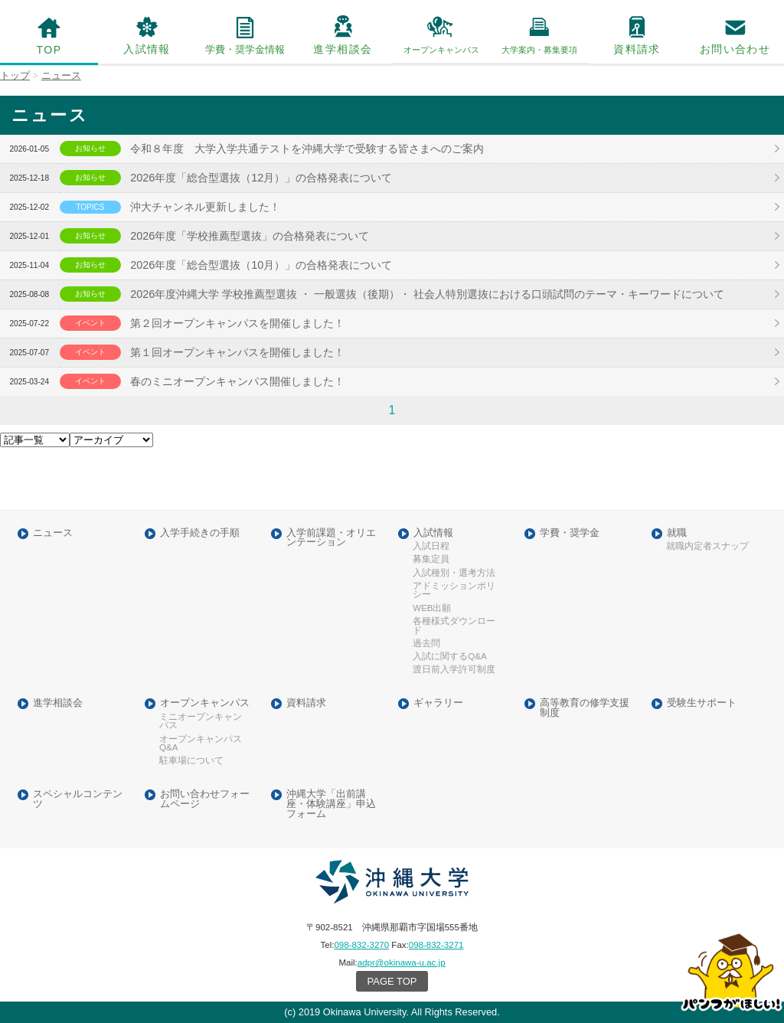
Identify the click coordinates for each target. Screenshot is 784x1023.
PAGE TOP (392, 981)
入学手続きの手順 (200, 533)
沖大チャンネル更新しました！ (205, 207)
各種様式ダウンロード (454, 626)
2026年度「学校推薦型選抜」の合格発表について (249, 236)
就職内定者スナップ (707, 546)
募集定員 (431, 559)
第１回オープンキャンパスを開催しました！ (237, 352)
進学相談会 (342, 49)
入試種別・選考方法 (454, 573)
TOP (49, 50)
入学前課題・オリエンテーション (331, 538)
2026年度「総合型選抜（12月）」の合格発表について (261, 178)
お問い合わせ (735, 49)
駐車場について (191, 761)
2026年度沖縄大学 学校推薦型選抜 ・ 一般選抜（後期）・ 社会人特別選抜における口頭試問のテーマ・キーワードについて (427, 294)
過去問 (426, 643)
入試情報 (147, 49)
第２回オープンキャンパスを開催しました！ (237, 323)
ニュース (53, 533)
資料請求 (637, 49)
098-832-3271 (436, 944)
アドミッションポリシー (454, 591)
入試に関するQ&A (449, 656)
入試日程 (431, 546)
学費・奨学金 (569, 533)
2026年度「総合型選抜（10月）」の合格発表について (261, 265)
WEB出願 (432, 608)
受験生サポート (702, 703)
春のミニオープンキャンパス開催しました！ (237, 381)
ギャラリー (438, 703)
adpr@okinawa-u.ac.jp (402, 962)
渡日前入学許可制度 (454, 669)
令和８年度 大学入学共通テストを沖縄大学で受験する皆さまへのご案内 (307, 148)
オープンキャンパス (205, 703)
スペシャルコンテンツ (77, 799)
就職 (677, 533)
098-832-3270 (361, 944)
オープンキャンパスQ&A (200, 744)
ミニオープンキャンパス (200, 721)
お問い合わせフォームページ (205, 799)
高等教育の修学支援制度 (584, 708)
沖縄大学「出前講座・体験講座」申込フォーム (331, 804)
